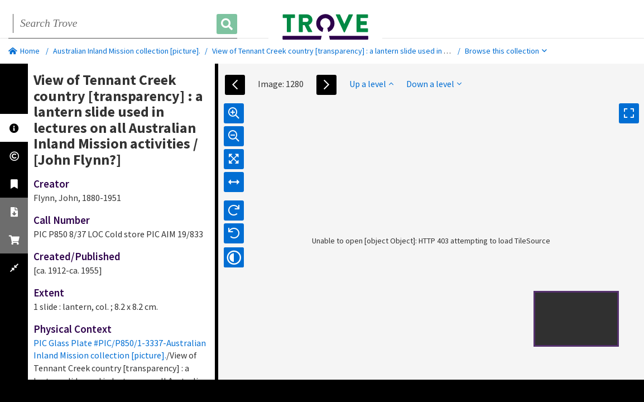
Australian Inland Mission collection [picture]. (126, 51)
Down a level (434, 83)
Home (24, 51)
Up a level (371, 83)
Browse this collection (506, 51)
